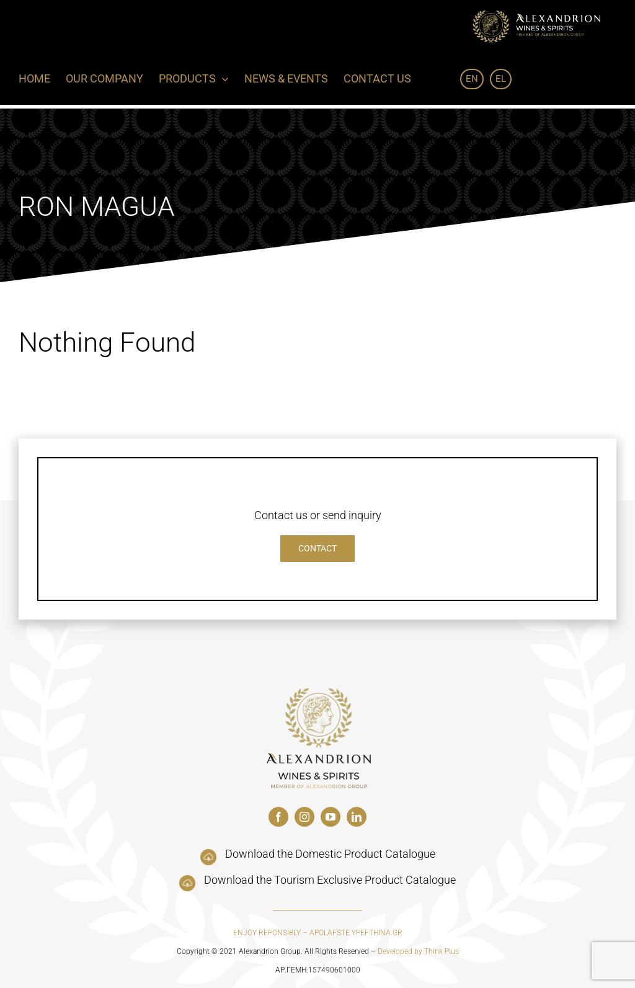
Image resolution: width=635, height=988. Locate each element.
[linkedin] (356, 817)
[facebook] (278, 817)
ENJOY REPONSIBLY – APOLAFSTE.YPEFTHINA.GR (317, 932)
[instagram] (304, 817)
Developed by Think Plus (418, 951)
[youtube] (330, 817)
